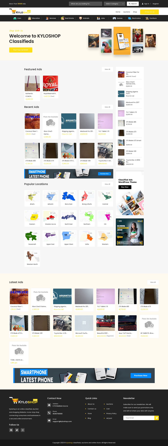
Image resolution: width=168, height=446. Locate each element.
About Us (91, 404)
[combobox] (114, 4)
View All (107, 69)
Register (156, 4)
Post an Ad (149, 12)
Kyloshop (69, 443)
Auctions (126, 12)
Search (133, 4)
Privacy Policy (111, 413)
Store (90, 413)
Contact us (92, 409)
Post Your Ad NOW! (20, 50)
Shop (135, 12)
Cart (108, 409)
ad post (109, 418)
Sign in (145, 4)
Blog (89, 418)
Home (118, 12)
